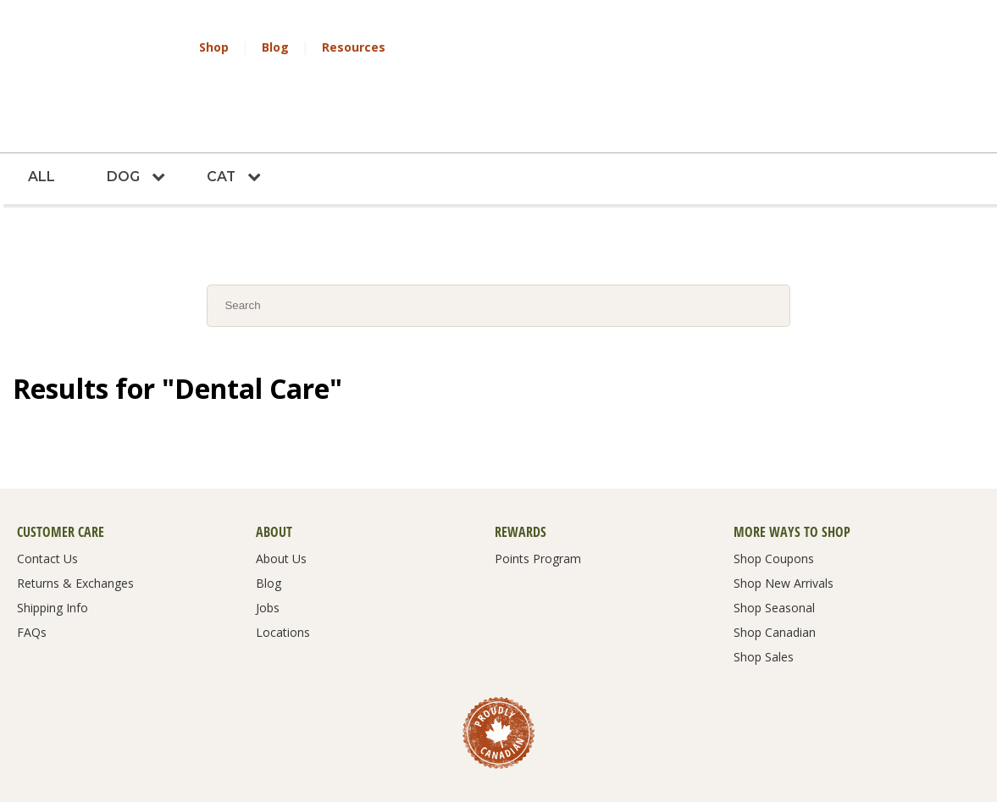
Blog (275, 47)
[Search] (498, 251)
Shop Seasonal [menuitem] (774, 554)
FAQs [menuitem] (32, 578)
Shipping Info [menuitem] (52, 554)
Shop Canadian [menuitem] (775, 578)
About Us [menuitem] (281, 505)
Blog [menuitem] (268, 529)
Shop (214, 47)
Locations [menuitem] (283, 578)
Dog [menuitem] (124, 121)
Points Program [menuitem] (538, 505)
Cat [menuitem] (224, 121)
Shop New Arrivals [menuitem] (784, 529)
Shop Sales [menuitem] (764, 603)
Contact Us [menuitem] (47, 505)
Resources (353, 47)
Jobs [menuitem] (268, 554)
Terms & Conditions (288, 759)
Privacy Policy (382, 759)
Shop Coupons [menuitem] (774, 505)
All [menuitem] (42, 121)
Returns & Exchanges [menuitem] (75, 529)
